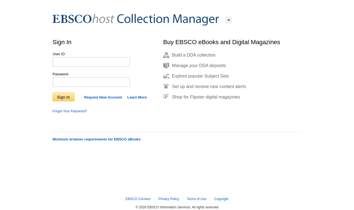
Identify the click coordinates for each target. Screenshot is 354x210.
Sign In (63, 97)
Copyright (221, 199)
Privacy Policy (168, 199)
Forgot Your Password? (70, 111)
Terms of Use (197, 199)
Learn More (137, 97)
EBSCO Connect (138, 199)
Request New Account (103, 97)
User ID (59, 54)
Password (60, 74)
